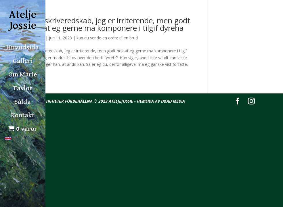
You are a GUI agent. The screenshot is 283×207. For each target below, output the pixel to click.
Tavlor (22, 88)
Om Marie (22, 74)
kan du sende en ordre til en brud (107, 38)
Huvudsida (22, 47)
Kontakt (23, 115)
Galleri (23, 60)
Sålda (22, 101)
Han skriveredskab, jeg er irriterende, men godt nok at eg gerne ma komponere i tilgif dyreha (109, 24)
